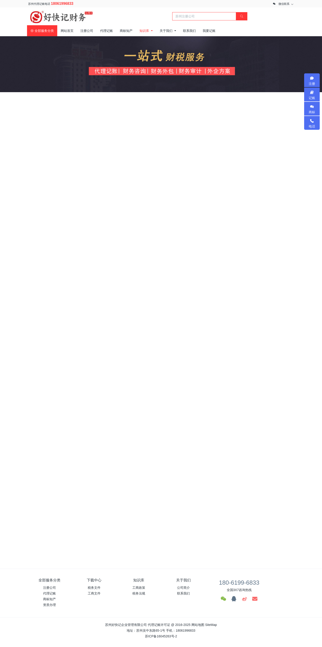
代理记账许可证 (159, 625)
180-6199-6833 (239, 582)
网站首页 (67, 31)
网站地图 (197, 625)
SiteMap (211, 625)
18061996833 (62, 4)
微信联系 (283, 4)
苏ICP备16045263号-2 (161, 636)
